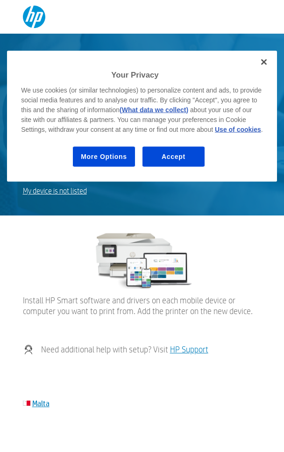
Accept (173, 156)
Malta (41, 403)
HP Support (189, 349)
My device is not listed (55, 191)
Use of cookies (238, 129)
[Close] (264, 62)
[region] (142, 116)
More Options (104, 156)
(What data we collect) (154, 109)
